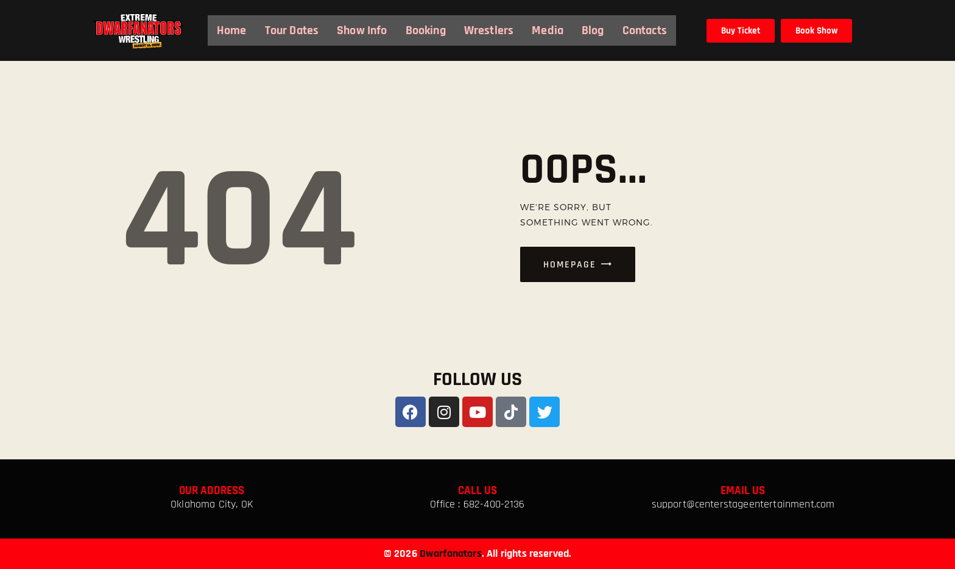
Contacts (644, 30)
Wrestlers (488, 30)
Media (547, 30)
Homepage (569, 264)
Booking (426, 30)
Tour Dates (292, 30)
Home (232, 30)
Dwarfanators (451, 553)
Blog (593, 30)
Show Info (362, 30)
